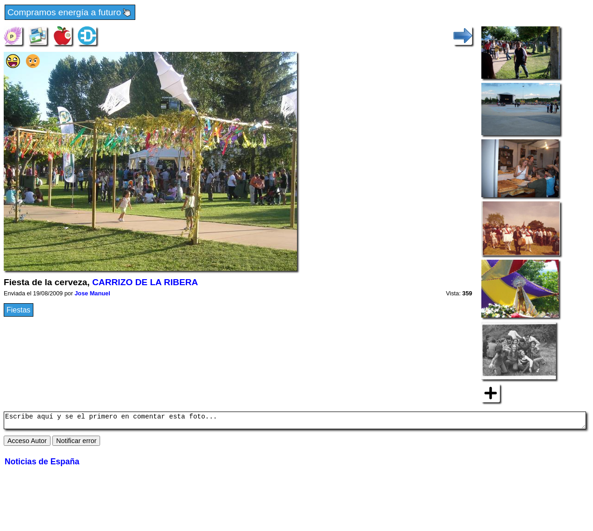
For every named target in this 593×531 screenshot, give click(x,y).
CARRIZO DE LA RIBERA (145, 282)
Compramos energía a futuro (69, 13)
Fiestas (18, 310)
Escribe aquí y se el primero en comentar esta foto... (295, 422)
